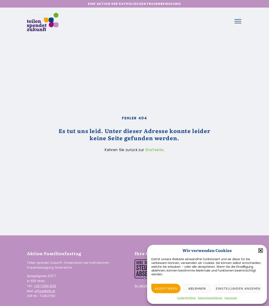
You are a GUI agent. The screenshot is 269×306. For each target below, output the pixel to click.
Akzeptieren (165, 288)
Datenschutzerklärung (210, 298)
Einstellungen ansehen (238, 288)
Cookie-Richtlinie (186, 298)
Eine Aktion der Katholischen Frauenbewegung (134, 4)
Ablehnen (197, 288)
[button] (260, 250)
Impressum (230, 298)
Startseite (154, 149)
